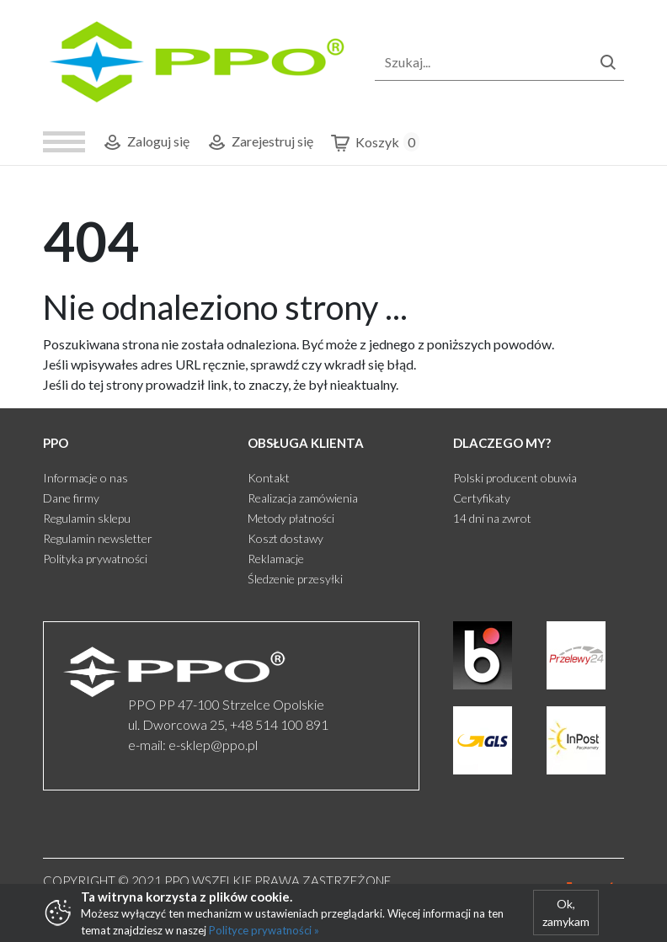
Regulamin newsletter (97, 538)
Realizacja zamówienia (303, 498)
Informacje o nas (85, 478)
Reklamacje (276, 558)
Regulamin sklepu (87, 518)
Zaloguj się (145, 142)
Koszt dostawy (285, 538)
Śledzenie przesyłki (295, 579)
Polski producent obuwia (515, 478)
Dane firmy (71, 498)
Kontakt (269, 478)
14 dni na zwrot (492, 518)
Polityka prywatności (95, 558)
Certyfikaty (481, 498)
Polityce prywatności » (264, 930)
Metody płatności (291, 518)
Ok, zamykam (566, 913)
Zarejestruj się (259, 142)
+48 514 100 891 (279, 724)
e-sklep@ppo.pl (213, 745)
